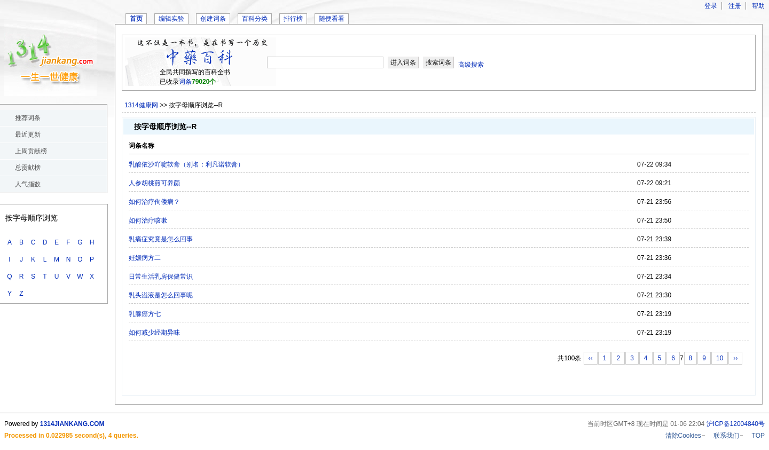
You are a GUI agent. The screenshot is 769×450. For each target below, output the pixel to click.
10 (719, 358)
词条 (185, 81)
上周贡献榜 (31, 151)
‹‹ (590, 358)
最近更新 (28, 134)
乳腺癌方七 (145, 314)
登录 (710, 6)
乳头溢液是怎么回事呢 (161, 295)
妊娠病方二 (145, 258)
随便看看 (331, 18)
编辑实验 (171, 18)
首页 (136, 18)
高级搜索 (471, 64)
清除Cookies (683, 435)
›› (735, 358)
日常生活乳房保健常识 (161, 276)
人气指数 (28, 184)
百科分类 (255, 18)
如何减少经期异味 (154, 332)
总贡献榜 (28, 167)
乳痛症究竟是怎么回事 (161, 239)
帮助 (758, 6)
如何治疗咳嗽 (148, 220)
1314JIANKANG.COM (72, 424)
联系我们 (726, 435)
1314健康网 (141, 105)
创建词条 (213, 18)
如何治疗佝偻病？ (154, 202)
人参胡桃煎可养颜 (154, 183)
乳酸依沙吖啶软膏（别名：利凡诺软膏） (186, 164)
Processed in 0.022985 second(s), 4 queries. (71, 435)
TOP (758, 435)
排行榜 (293, 18)
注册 (734, 6)
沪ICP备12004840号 (736, 424)
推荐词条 (28, 118)
